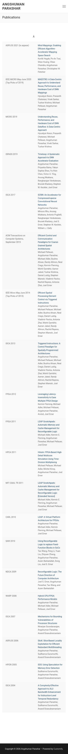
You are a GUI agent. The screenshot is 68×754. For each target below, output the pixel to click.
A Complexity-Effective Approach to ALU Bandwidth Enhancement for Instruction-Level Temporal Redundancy (49, 692)
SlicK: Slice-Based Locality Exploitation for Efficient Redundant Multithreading (50, 644)
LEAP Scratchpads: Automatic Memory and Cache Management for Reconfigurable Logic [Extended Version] (48, 489)
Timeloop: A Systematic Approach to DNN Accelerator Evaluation (49, 157)
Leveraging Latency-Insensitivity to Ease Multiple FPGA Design (48, 397)
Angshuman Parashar (13, 6)
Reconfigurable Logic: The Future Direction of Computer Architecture (50, 575)
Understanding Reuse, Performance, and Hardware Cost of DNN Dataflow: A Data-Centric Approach (49, 123)
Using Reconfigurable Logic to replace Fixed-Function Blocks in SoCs (49, 544)
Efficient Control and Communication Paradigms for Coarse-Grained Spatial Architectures (48, 242)
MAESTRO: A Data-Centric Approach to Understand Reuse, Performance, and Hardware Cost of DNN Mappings (50, 86)
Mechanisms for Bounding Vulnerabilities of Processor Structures (50, 620)
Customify (58, 749)
